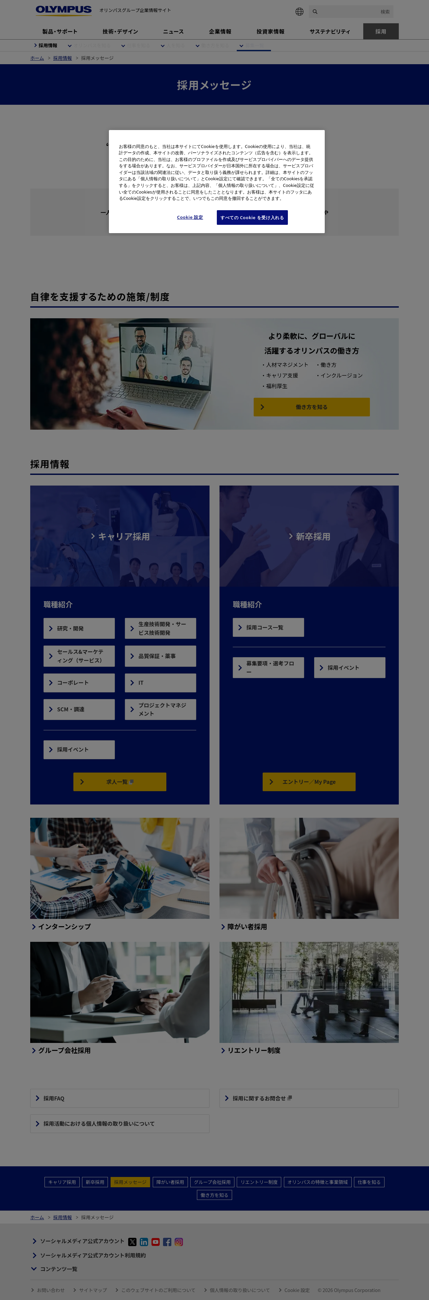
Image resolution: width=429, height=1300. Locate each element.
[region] (217, 181)
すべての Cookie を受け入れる (252, 217)
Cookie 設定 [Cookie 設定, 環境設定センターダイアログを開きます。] (190, 217)
